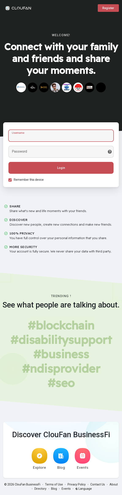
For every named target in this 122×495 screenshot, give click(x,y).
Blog (61, 459)
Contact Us (97, 484)
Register (108, 8)
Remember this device (29, 179)
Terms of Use (54, 484)
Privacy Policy (77, 484)
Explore (39, 459)
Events (82, 459)
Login (61, 168)
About (114, 484)
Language (83, 488)
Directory (40, 488)
